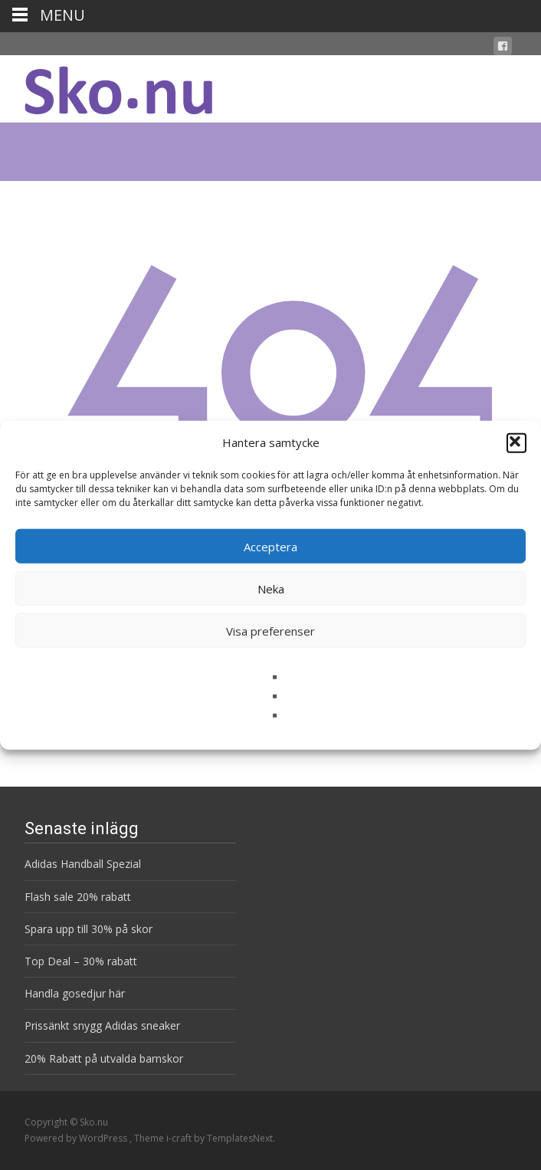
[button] (516, 442)
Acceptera (270, 546)
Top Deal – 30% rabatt (81, 961)
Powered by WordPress (77, 1138)
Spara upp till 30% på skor (88, 929)
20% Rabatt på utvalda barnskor (104, 1058)
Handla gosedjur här (75, 993)
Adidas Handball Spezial (83, 863)
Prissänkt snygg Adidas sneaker (102, 1025)
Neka (270, 588)
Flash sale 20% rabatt (78, 896)
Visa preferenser (270, 630)
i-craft (180, 1138)
